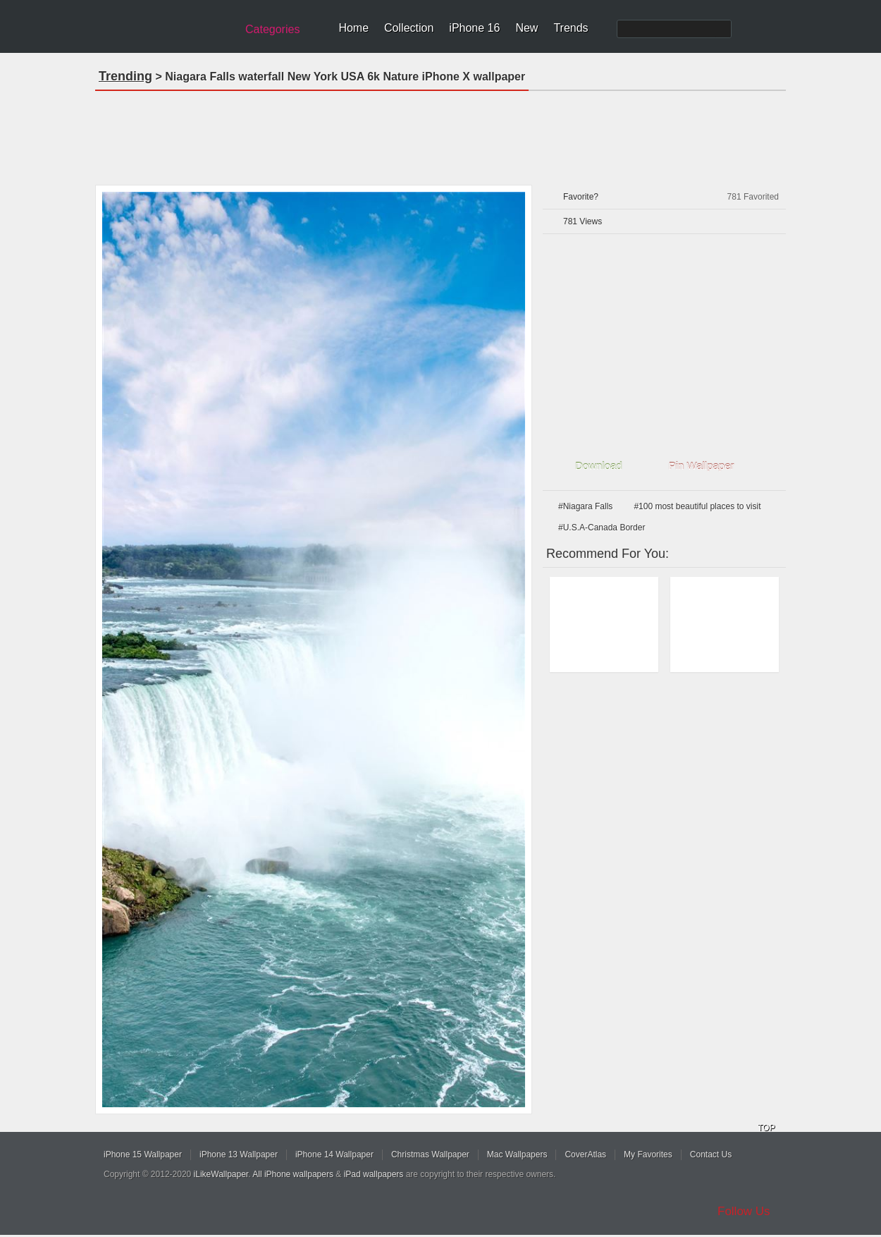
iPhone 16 (474, 28)
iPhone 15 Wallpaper (143, 1154)
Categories (272, 29)
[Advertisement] (440, 133)
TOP (766, 1128)
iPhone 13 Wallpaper (238, 1154)
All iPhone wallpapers (292, 1174)
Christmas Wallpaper (430, 1154)
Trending (125, 76)
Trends (570, 28)
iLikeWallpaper (221, 1174)
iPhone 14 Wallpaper (334, 1154)
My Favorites (648, 1154)
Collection (408, 28)
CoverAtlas (585, 1154)
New (526, 28)
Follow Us (743, 1211)
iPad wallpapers (374, 1174)
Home (353, 28)
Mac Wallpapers (517, 1154)
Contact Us (711, 1154)
